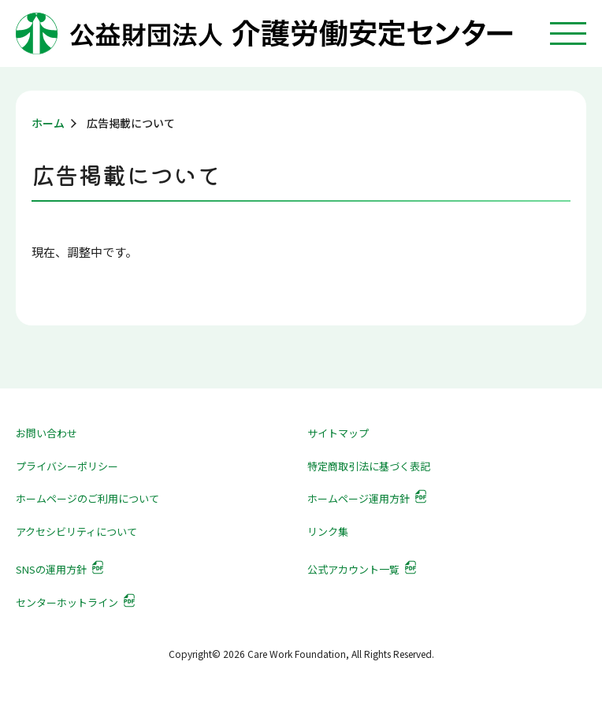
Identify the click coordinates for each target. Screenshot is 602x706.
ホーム (48, 123)
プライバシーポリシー (67, 466)
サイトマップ (338, 432)
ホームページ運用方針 (358, 498)
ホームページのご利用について (87, 498)
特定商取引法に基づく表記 (368, 466)
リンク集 (327, 531)
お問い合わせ (46, 432)
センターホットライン (67, 602)
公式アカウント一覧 (353, 569)
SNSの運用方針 (51, 569)
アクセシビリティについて (76, 531)
